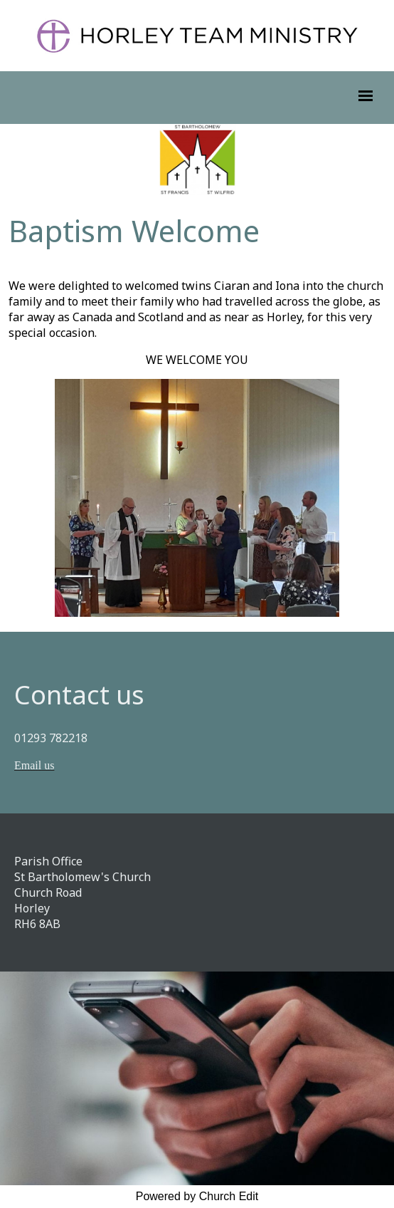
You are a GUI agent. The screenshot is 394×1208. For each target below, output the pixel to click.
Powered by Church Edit (197, 1196)
